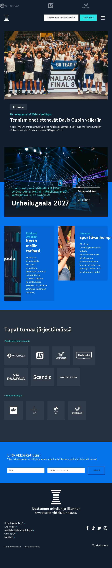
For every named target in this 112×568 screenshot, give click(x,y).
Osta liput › (83, 199)
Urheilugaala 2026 (13, 523)
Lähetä (96, 470)
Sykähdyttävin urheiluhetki (61, 17)
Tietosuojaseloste (12, 546)
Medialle (8, 537)
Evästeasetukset (32, 546)
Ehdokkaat (9, 526)
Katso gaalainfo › (86, 191)
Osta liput (88, 17)
